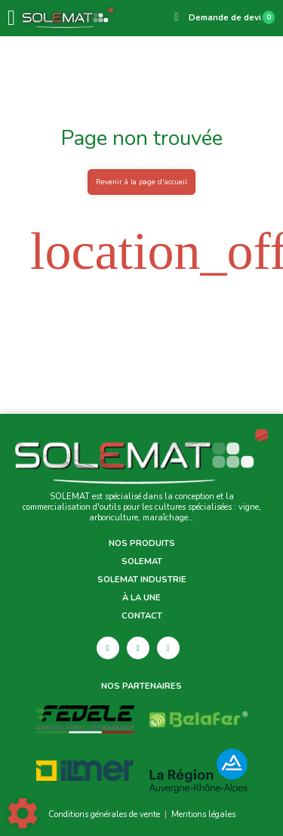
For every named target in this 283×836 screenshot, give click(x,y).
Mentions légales (203, 814)
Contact (142, 616)
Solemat (142, 562)
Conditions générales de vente (104, 814)
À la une (141, 598)
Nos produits (142, 543)
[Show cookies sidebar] (23, 813)
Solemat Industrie (141, 580)
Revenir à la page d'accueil (141, 182)
